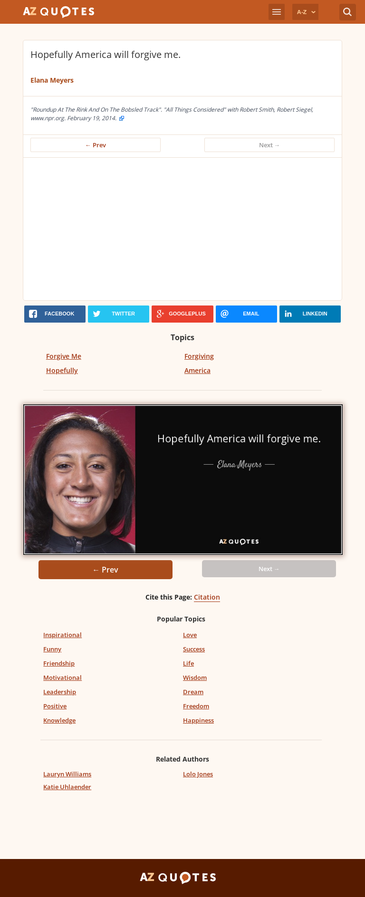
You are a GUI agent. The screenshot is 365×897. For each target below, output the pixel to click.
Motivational (62, 677)
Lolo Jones (198, 774)
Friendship (59, 663)
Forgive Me (63, 356)
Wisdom (195, 677)
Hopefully (62, 370)
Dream (193, 691)
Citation (207, 596)
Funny (52, 649)
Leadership (59, 691)
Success (194, 649)
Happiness (198, 720)
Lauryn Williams (67, 774)
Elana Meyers (52, 80)
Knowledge (59, 720)
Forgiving (199, 356)
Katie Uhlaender (67, 786)
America (197, 370)
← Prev (95, 145)
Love (190, 634)
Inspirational (62, 634)
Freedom (196, 706)
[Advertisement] (182, 229)
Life (188, 663)
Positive (55, 706)
